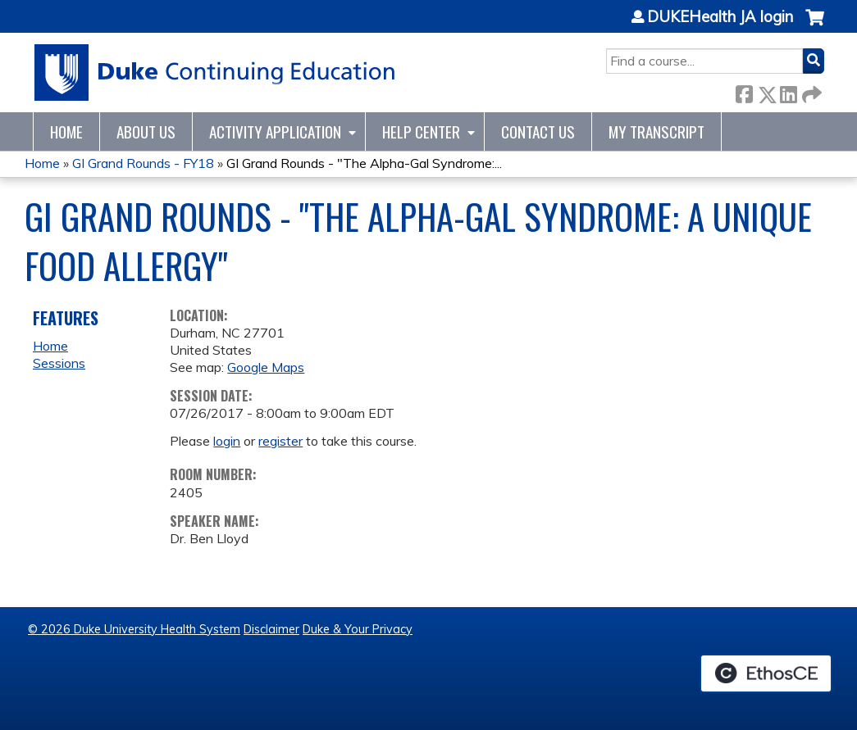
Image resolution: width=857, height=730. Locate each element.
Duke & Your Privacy (358, 629)
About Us (146, 131)
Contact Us (538, 131)
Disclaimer (271, 629)
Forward (810, 91)
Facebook (744, 91)
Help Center (421, 131)
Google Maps (265, 367)
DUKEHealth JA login (720, 17)
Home (66, 131)
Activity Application (275, 131)
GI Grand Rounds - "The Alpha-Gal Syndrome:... (364, 163)
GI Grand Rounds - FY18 (143, 163)
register (280, 441)
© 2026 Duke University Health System (134, 629)
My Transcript (656, 131)
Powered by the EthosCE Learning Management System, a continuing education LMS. (766, 673)
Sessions (59, 363)
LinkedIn (788, 91)
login (226, 441)
